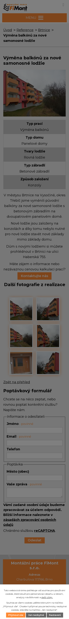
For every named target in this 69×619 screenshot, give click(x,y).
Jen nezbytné (36, 615)
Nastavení (55, 615)
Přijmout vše (15, 615)
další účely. (47, 597)
